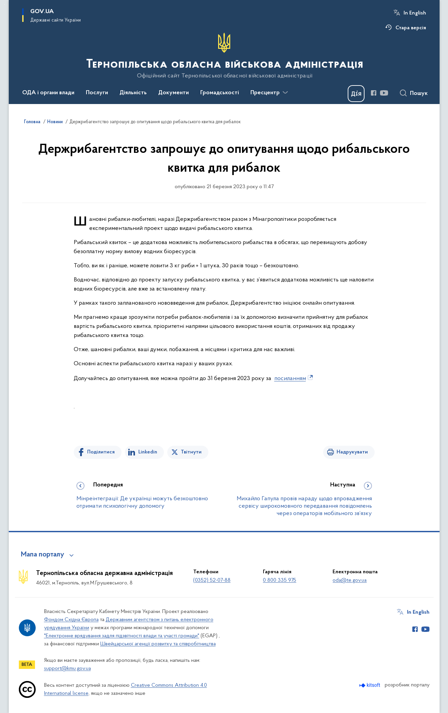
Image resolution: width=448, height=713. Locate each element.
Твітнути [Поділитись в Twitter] (191, 452)
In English (415, 13)
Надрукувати (352, 452)
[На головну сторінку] (224, 56)
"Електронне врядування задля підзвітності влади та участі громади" (121, 636)
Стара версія (410, 28)
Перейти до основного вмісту (4, 4)
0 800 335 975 (279, 580)
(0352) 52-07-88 (212, 580)
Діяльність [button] (133, 93)
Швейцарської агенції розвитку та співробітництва (158, 644)
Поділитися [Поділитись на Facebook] (101, 452)
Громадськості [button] (219, 93)
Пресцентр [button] (265, 93)
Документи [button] (173, 93)
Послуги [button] (97, 93)
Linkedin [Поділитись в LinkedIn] (147, 452)
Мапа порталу (42, 554)
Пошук (419, 94)
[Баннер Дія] (356, 93)
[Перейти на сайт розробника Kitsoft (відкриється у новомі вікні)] (370, 685)
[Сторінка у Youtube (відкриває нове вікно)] (384, 93)
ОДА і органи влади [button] (48, 93)
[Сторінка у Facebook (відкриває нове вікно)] (374, 93)
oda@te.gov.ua (350, 580)
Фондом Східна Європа (71, 619)
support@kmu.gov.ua (67, 668)
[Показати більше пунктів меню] (285, 93)
